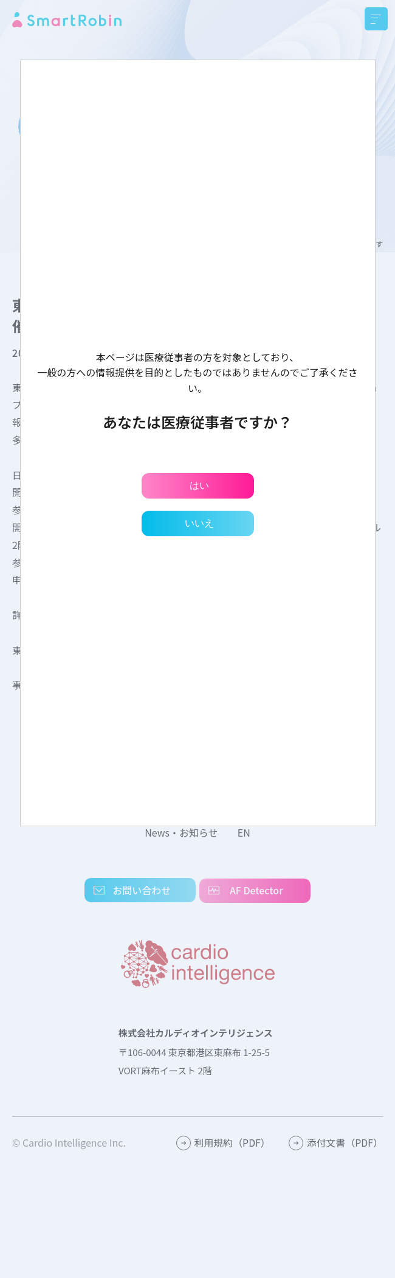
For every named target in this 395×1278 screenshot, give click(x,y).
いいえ (199, 523)
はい (199, 485)
